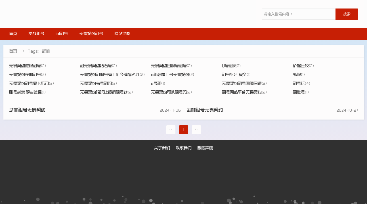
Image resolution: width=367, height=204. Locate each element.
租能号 (301, 92)
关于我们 (162, 148)
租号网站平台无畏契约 (244, 92)
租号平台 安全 (236, 75)
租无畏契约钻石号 (98, 66)
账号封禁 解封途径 (27, 92)
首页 (13, 34)
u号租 (158, 84)
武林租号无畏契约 (27, 110)
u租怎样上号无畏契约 (172, 75)
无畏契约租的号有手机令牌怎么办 (112, 75)
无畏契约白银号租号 (171, 66)
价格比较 (303, 66)
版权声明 (205, 148)
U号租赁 (231, 66)
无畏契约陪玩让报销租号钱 (106, 92)
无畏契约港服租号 (27, 66)
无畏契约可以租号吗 (171, 92)
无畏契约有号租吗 (98, 84)
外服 (299, 75)
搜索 (347, 14)
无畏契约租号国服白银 (244, 84)
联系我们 (184, 148)
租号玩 (301, 84)
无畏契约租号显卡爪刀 (31, 84)
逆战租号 (36, 34)
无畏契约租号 (91, 34)
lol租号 (62, 34)
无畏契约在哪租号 (27, 75)
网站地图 (122, 34)
